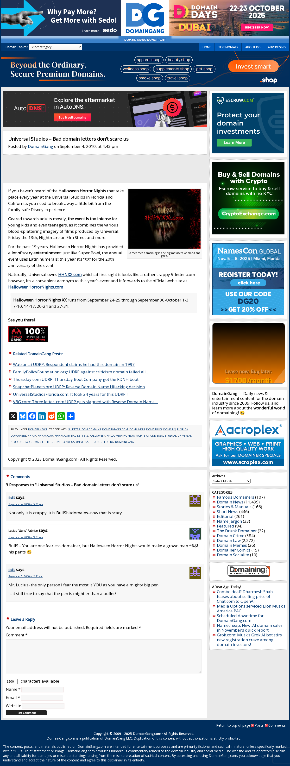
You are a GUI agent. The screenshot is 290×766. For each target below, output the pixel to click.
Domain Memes (232, 545)
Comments (277, 725)
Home (206, 47)
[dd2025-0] (229, 34)
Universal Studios (163, 435)
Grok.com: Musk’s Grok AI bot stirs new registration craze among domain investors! (249, 639)
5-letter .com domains (84, 429)
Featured (225, 526)
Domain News (37, 429)
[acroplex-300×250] (248, 464)
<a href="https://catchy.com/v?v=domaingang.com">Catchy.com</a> (248, 353)
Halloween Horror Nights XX (128, 435)
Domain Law (229, 540)
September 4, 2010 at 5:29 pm (25, 504)
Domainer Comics (234, 550)
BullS (11, 498)
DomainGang (40, 146)
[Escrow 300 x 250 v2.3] (248, 152)
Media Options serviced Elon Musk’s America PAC (251, 608)
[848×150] (105, 125)
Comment (16, 635)
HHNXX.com (45, 435)
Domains (169, 429)
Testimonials (228, 47)
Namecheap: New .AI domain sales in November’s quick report (250, 627)
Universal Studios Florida (95, 442)
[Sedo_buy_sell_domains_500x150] (61, 34)
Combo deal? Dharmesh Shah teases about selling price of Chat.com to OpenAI (245, 596)
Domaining (154, 429)
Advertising (277, 47)
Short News (227, 511)
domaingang (124, 442)
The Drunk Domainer (237, 531)
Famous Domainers (235, 497)
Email (13, 697)
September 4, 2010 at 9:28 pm (25, 537)
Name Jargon (229, 521)
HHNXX (32, 435)
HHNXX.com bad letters (71, 435)
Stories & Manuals (234, 506)
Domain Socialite (233, 555)
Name (13, 689)
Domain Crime (230, 535)
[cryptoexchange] (248, 233)
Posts (259, 725)
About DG (252, 47)
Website (13, 705)
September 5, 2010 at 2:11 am (25, 576)
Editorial (225, 516)
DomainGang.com (115, 429)
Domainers (137, 429)
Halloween (97, 435)
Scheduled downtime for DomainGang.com (240, 618)
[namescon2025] (248, 313)
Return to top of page (233, 725)
